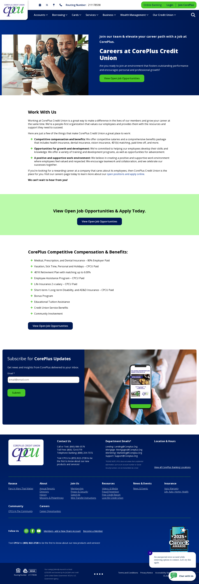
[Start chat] (182, 576)
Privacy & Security (79, 491)
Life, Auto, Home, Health (176, 491)
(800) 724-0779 (74, 449)
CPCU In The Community (20, 511)
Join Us (75, 483)
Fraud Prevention (110, 491)
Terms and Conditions (128, 572)
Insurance (170, 483)
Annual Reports (47, 488)
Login (170, 5)
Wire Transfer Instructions (83, 497)
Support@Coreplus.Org (126, 455)
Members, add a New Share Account (62, 531)
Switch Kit (75, 494)
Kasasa (12, 483)
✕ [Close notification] (150, 552)
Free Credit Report (111, 494)
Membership (77, 488)
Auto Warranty (171, 488)
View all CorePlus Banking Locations (172, 467)
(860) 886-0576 (77, 446)
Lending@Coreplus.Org (125, 446)
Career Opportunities (50, 511)
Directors (44, 491)
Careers (44, 506)
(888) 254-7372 (85, 452)
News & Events (142, 483)
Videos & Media (110, 488)
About (43, 483)
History (43, 494)
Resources (108, 483)
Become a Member (93, 531)
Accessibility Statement (165, 572)
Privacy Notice (146, 572)
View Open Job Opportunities (122, 78)
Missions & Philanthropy (52, 497)
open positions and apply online (125, 174)
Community (15, 506)
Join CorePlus (186, 5)
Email (11, 373)
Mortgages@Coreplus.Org (129, 449)
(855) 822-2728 (79, 458)
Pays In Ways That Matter (20, 488)
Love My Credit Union (112, 497)
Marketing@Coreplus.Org (129, 452)
